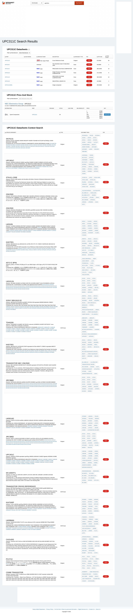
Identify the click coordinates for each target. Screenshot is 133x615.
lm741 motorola (86, 528)
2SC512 (31, 145)
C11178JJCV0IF (96, 190)
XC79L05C (97, 543)
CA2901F (13, 331)
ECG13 (8, 286)
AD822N (96, 508)
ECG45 (8, 388)
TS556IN (20, 168)
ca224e (84, 173)
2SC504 (22, 145)
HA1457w (90, 447)
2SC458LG (13, 145)
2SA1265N (8, 444)
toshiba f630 (96, 578)
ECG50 (27, 388)
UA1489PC (91, 327)
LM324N (90, 166)
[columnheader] (13, 57)
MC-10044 (84, 477)
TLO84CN (95, 574)
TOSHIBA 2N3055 (86, 144)
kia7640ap (84, 149)
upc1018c (90, 388)
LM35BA (94, 528)
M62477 (83, 353)
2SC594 (44, 145)
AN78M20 (51, 352)
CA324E (51, 462)
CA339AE (13, 463)
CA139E (8, 330)
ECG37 (51, 287)
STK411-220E (85, 179)
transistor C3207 (86, 574)
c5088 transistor (93, 571)
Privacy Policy (49, 609)
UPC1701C (96, 480)
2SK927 (97, 197)
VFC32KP (84, 543)
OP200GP (29, 426)
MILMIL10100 (93, 192)
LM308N (90, 530)
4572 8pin (93, 270)
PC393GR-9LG (85, 263)
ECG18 (27, 286)
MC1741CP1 (25, 168)
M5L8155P (96, 149)
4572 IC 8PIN (85, 265)
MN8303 (84, 292)
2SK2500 (92, 366)
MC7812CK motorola (87, 329)
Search (79, 3)
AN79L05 (12, 353)
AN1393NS (9, 249)
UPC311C (34, 114)
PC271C (91, 558)
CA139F (12, 330)
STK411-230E (97, 177)
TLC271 (95, 530)
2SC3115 (32, 146)
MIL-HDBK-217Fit (86, 195)
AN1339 (43, 248)
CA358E (28, 463)
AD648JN (39, 230)
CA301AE (96, 166)
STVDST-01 (84, 177)
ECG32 (31, 287)
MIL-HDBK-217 (85, 192)
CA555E (32, 463)
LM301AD (90, 423)
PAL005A (84, 182)
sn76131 (89, 142)
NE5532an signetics (87, 467)
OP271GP (18, 510)
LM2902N (8, 529)
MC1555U (96, 523)
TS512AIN (33, 427)
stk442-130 (92, 179)
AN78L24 (8, 309)
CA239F (50, 330)
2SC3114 (27, 146)
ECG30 (23, 287)
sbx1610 (84, 254)
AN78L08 (48, 249)
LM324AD (90, 462)
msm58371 (84, 307)
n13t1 (83, 204)
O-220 (29, 308)
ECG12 (52, 284)
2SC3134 (47, 146)
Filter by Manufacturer (12, 52)
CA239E (46, 330)
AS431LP (29, 230)
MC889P (84, 552)
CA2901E (8, 331)
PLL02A (96, 445)
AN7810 (39, 249)
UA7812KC (84, 336)
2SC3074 (22, 146)
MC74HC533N (91, 580)
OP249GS (38, 427)
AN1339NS (48, 248)
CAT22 (90, 177)
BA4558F (18, 231)
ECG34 (39, 287)
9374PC (96, 552)
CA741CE (20, 528)
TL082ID (54, 508)
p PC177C (84, 272)
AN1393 (53, 248)
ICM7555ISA (38, 166)
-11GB (92, 260)
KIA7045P (90, 506)
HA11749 (95, 289)
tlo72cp (96, 142)
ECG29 (19, 287)
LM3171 (95, 440)
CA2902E (18, 331)
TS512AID (50, 426)
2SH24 (96, 202)
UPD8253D (84, 541)
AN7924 (8, 353)
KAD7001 (90, 245)
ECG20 (35, 286)
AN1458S (22, 249)
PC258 (83, 267)
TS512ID (13, 231)
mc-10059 (84, 482)
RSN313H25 (91, 184)
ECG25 (55, 286)
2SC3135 (52, 146)
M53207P (94, 144)
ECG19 (31, 286)
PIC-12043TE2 (95, 314)
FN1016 (96, 182)
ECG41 (15, 289)
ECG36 (47, 287)
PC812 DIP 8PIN (85, 274)
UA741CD (8, 168)
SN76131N (95, 384)
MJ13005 (84, 289)
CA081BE (8, 328)
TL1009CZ (90, 228)
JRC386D (95, 285)
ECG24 (51, 286)
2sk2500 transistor (87, 373)
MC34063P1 (90, 254)
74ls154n (90, 545)
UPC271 (94, 568)
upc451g (90, 168)
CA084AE (32, 328)
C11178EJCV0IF (94, 362)
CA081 (96, 519)
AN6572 (35, 249)
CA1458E (17, 330)
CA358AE (90, 171)
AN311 (27, 249)
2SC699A (49, 145)
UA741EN (33, 529)
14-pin (92, 263)
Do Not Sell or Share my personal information (66, 609)
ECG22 (43, 286)
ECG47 (15, 388)
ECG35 (43, 287)
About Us (98, 609)
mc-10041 (91, 473)
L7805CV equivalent (93, 353)
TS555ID (44, 166)
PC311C (95, 561)
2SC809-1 (8, 146)
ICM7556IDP (14, 168)
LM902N (84, 462)
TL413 (96, 506)
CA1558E (22, 330)
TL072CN (84, 425)
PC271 (7, 563)
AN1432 (14, 249)
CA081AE (52, 327)
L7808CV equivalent (93, 311)
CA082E (95, 168)
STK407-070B (85, 186)
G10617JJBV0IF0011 (86, 258)
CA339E (84, 171)
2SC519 (35, 145)
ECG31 (27, 287)
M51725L (97, 287)
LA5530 (90, 149)
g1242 (88, 568)
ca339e (84, 429)
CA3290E (8, 463)
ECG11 (48, 284)
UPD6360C (90, 202)
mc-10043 (84, 475)
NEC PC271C (96, 565)
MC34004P (90, 232)
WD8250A (90, 543)
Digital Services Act (83, 609)
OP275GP (84, 230)
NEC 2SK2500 (85, 199)
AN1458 (18, 249)
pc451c (91, 265)
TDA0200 (96, 324)
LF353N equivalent (86, 460)
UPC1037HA (84, 197)
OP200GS (44, 426)
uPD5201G (92, 199)
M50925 (97, 309)
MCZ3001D (92, 186)
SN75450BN (91, 548)
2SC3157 (28, 147)
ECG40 (12, 289)
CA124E (47, 328)
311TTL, (94, 556)
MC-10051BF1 (92, 477)
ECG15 (15, 286)
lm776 (83, 533)
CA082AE (18, 328)
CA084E (43, 328)
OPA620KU (31, 528)
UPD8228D (95, 536)
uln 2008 (84, 548)
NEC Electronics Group (14, 104)
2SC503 (18, 145)
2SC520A (39, 145)
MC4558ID (23, 231)
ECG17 (23, 286)
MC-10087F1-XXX (92, 475)
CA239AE (36, 330)
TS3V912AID (91, 164)
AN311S (31, 249)
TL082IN (23, 427)
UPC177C (84, 250)
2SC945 (13, 146)
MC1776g (84, 530)
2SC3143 (13, 147)
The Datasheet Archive (8, 3)
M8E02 (94, 258)
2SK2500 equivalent (87, 369)
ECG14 (12, 286)
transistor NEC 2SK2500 (88, 364)
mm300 (97, 558)
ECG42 (19, 289)
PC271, (24, 563)
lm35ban (84, 523)
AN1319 (34, 248)
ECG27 (12, 287)
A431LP (39, 227)
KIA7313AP (94, 146)
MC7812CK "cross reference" (89, 334)
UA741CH (52, 528)
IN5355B (91, 576)
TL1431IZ (53, 230)
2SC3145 (23, 147)
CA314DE (84, 545)
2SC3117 (42, 146)
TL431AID (24, 230)
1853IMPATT (84, 571)
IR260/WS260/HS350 (86, 471)
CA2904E (23, 331)
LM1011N (89, 285)
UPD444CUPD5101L (86, 536)
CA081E (84, 168)
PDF (89, 60)
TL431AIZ (11, 230)
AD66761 (20, 248)
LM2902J (29, 526)
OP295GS (36, 168)
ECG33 (35, 287)
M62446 (83, 311)
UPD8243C (84, 539)
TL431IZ (34, 230)
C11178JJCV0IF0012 (86, 190)
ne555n (90, 425)
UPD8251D (91, 539)
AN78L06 (44, 249)
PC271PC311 (85, 558)
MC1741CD (49, 166)
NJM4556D (96, 510)
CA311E (47, 462)
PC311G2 (90, 563)
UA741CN (31, 168)
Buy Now (107, 114)
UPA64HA (84, 202)
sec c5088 (84, 576)
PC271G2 (84, 561)
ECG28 (15, 287)
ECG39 (8, 289)
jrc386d (89, 384)
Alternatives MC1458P (93, 429)
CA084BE (37, 328)
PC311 (83, 568)
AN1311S (29, 248)
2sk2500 (94, 195)
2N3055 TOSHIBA (86, 146)
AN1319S (38, 248)
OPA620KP (9, 528)
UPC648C (91, 197)
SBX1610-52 (96, 245)
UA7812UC (91, 336)
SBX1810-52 (92, 252)
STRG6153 (84, 184)
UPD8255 (91, 541)
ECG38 (55, 287)
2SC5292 (90, 480)
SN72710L (90, 552)
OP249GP (18, 427)
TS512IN (44, 230)
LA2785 (94, 247)
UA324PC (84, 331)
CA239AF (41, 330)
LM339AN (84, 232)
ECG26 (8, 287)
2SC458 (8, 145)
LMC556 (84, 508)
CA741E (28, 529)
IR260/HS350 (96, 471)
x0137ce (91, 445)
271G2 (83, 565)
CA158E (27, 330)
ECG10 (44, 284)
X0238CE (84, 287)
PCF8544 (91, 305)
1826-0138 (84, 550)
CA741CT (47, 528)
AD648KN (28, 231)
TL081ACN (84, 519)
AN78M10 (13, 309)
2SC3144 (18, 147)
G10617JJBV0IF (85, 260)
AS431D (16, 230)
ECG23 (47, 286)
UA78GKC (90, 287)
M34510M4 (90, 356)
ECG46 (12, 388)
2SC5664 (84, 480)
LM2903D (13, 529)
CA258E (55, 330)
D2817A (96, 576)
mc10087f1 (84, 473)
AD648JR (8, 231)
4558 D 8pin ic (85, 270)
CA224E (31, 330)
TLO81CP (84, 580)
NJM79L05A (84, 252)
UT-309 (96, 541)
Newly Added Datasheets (39, 609)
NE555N (96, 228)
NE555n (90, 510)
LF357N (96, 423)
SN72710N (97, 545)
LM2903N (38, 529)
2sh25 (89, 371)
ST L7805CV (91, 250)
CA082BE (23, 328)
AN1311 (25, 248)
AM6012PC (47, 327)
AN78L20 (13, 251)
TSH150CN (14, 528)
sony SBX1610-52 (86, 247)
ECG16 (19, 286)
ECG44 (27, 289)
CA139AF (51, 328)
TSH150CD (37, 528)
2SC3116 (37, 146)
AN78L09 (53, 249)
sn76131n (90, 292)
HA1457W (96, 386)
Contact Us (91, 609)
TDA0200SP (84, 327)
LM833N (95, 425)
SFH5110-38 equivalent (87, 309)
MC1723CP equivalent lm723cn (89, 351)
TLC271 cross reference (88, 526)
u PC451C (97, 265)
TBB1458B (84, 151)
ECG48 (19, 388)
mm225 (89, 561)
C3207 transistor (86, 578)
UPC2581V (90, 182)
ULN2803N (97, 329)
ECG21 (39, 286)
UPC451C (84, 166)
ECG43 (23, 289)
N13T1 (97, 366)
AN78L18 (8, 251)
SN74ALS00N (91, 550)
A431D (20, 230)
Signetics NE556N (86, 464)
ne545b (90, 386)
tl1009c (97, 232)
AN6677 (89, 289)
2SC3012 (18, 146)
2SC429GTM (53, 143)
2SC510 (27, 145)
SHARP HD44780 (85, 314)
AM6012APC (40, 327)
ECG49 (23, 388)
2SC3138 (8, 147)
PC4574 (90, 272)
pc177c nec (90, 267)
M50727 (83, 356)
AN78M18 (46, 352)
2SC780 (54, 145)
